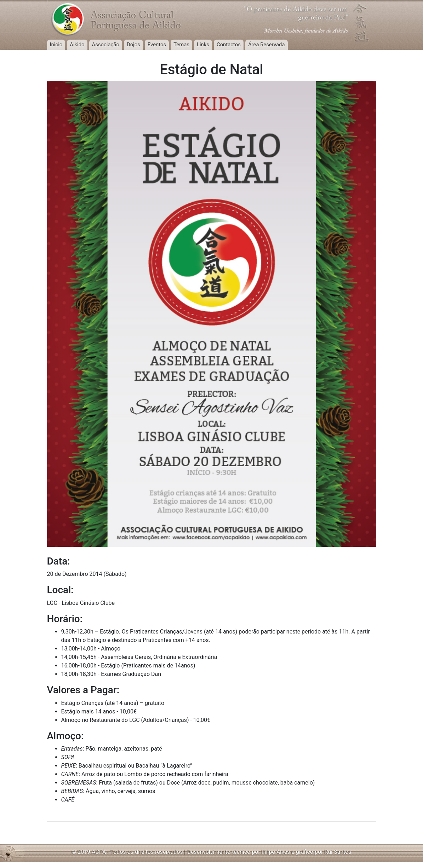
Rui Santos (337, 852)
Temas (181, 44)
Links (203, 44)
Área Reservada (266, 44)
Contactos (229, 44)
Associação (105, 44)
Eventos (157, 44)
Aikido (77, 44)
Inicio (56, 44)
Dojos (133, 44)
